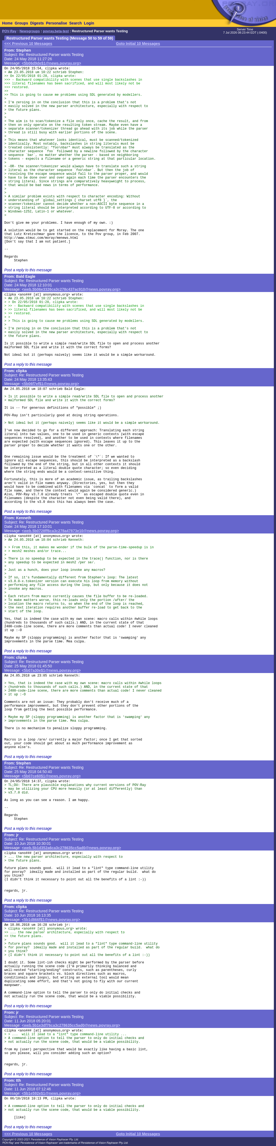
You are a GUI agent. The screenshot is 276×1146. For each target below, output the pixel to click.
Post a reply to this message (28, 270)
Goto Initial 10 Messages (138, 43)
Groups (21, 23)
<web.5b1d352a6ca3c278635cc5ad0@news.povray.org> (71, 848)
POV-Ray (9, 31)
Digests (37, 23)
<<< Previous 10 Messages (28, 43)
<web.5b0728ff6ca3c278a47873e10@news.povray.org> (70, 531)
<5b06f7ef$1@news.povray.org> (50, 384)
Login (89, 23)
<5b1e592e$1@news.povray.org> (51, 1093)
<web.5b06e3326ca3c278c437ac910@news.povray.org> (71, 289)
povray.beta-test (56, 31)
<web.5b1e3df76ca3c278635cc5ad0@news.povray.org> (71, 1025)
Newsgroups (29, 31)
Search (75, 23)
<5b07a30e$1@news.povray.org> (51, 670)
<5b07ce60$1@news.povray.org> (51, 776)
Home (7, 23)
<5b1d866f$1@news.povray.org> (51, 919)
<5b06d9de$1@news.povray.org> (51, 63)
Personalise (56, 23)
